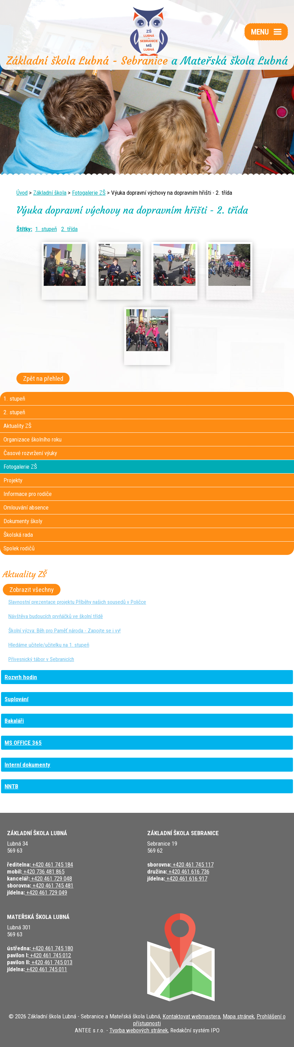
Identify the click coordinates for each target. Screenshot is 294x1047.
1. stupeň (46, 228)
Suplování (16, 699)
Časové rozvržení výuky (30, 453)
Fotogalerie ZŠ (89, 192)
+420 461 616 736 (188, 871)
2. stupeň (14, 412)
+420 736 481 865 (43, 871)
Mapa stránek (238, 1016)
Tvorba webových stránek (138, 1030)
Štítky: (24, 228)
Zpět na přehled (43, 379)
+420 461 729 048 (51, 878)
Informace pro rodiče (27, 493)
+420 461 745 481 (52, 885)
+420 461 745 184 (52, 864)
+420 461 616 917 (186, 878)
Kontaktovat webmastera (191, 1016)
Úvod (22, 192)
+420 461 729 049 (46, 892)
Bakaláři (14, 720)
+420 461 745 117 (192, 864)
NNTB (11, 786)
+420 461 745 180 (52, 948)
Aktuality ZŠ (17, 425)
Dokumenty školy (22, 521)
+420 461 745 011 (46, 969)
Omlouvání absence (26, 507)
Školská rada (18, 534)
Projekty (12, 480)
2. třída (69, 228)
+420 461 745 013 (51, 962)
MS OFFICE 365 (23, 742)
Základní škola (49, 192)
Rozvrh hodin (21, 677)
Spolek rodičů (19, 548)
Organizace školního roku (32, 439)
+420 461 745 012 (50, 955)
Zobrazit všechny (31, 590)
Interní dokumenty (27, 764)
